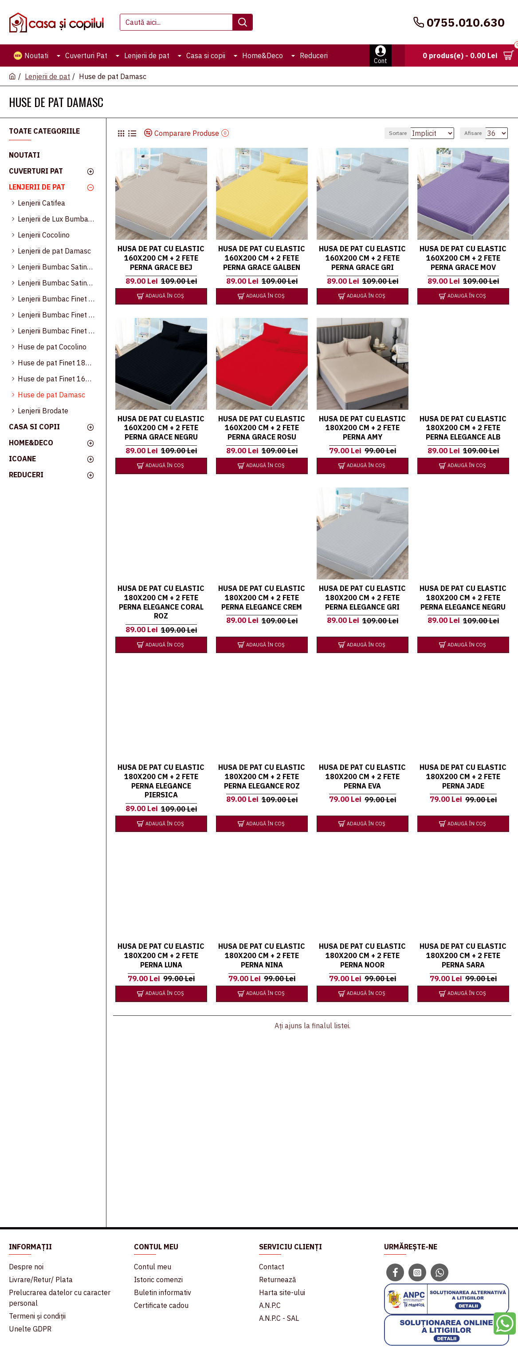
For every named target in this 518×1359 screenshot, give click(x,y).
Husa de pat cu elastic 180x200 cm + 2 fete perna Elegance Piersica (161, 780)
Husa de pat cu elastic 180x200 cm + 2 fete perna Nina (261, 955)
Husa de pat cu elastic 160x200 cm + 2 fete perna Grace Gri (362, 257)
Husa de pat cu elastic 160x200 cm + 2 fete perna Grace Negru (161, 427)
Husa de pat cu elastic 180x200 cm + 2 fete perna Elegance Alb (463, 427)
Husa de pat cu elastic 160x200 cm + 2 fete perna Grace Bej (161, 257)
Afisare (477, 133)
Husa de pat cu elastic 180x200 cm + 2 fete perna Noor (362, 955)
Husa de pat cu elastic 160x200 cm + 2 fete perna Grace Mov (463, 257)
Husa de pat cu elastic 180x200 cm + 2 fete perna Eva (362, 776)
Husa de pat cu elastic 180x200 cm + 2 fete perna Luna (161, 955)
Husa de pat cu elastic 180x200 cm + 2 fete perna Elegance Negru (463, 597)
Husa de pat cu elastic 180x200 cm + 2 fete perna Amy (362, 427)
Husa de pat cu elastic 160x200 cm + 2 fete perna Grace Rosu (261, 427)
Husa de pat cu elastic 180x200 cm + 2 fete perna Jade (463, 776)
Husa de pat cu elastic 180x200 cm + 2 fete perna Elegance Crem (261, 597)
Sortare (386, 133)
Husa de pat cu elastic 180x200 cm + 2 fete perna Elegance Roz (261, 776)
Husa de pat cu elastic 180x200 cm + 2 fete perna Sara (463, 955)
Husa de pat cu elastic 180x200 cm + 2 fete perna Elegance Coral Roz (161, 601)
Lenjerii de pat (47, 76)
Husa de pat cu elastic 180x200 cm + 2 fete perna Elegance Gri (362, 597)
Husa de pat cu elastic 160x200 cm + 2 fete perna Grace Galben (261, 257)
